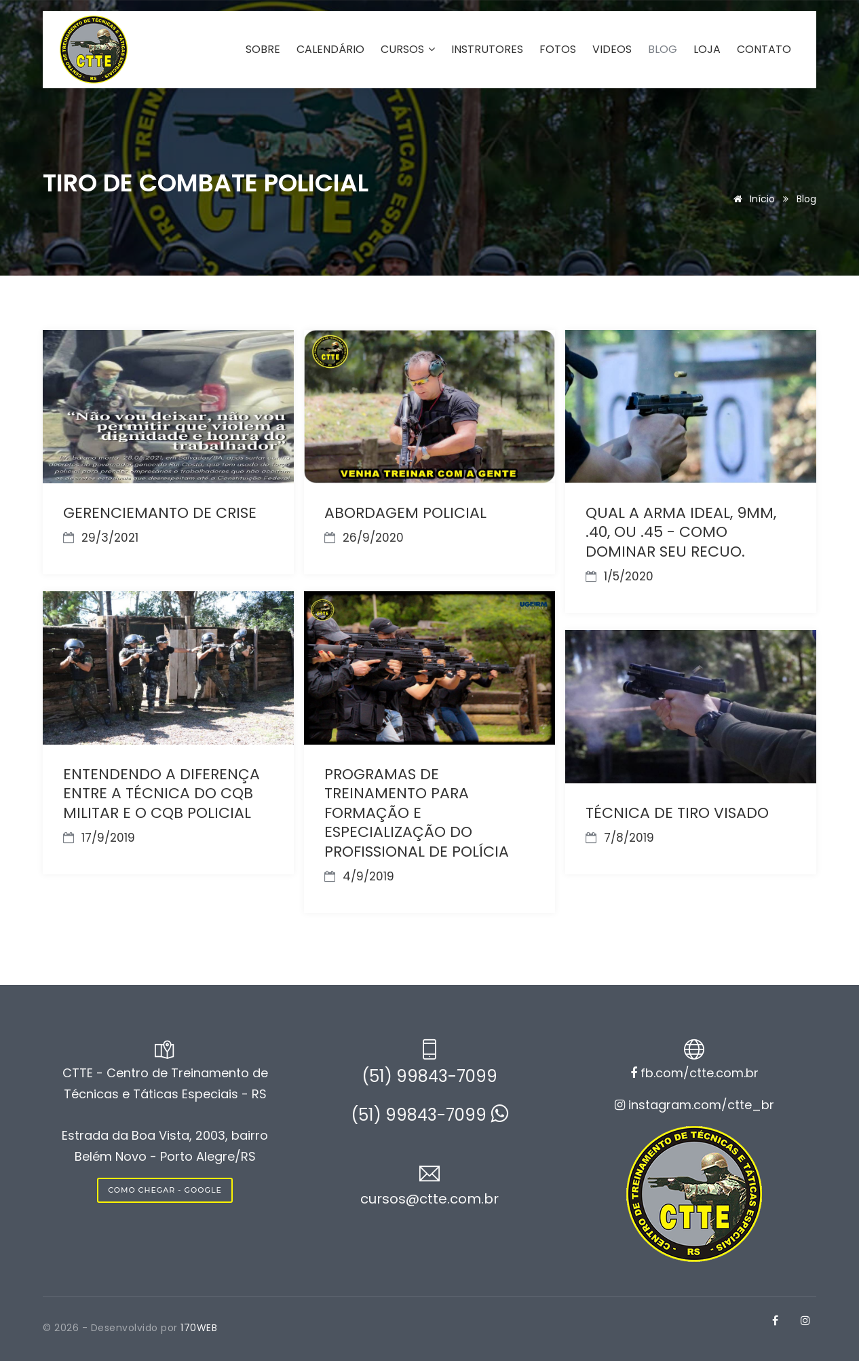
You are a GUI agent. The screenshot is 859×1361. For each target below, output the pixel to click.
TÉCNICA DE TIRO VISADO (677, 812)
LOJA (707, 49)
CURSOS (408, 49)
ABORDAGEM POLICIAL (405, 512)
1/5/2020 (619, 576)
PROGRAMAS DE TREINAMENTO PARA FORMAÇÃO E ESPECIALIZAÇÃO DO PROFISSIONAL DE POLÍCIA (416, 813)
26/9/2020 (364, 537)
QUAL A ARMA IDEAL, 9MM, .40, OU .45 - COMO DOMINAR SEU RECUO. (681, 532)
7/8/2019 (620, 837)
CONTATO (764, 49)
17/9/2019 (99, 837)
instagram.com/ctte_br (694, 1104)
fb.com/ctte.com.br (694, 1072)
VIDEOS (612, 49)
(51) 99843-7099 (429, 1076)
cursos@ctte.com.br (429, 1198)
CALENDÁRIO (330, 49)
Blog (806, 199)
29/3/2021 (100, 537)
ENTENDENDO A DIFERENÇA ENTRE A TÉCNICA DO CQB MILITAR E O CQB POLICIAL (161, 793)
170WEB (198, 1328)
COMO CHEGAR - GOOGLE (165, 1190)
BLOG (662, 49)
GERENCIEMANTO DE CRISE (159, 512)
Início (752, 199)
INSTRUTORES (487, 49)
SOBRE (263, 49)
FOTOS (557, 49)
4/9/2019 (359, 876)
